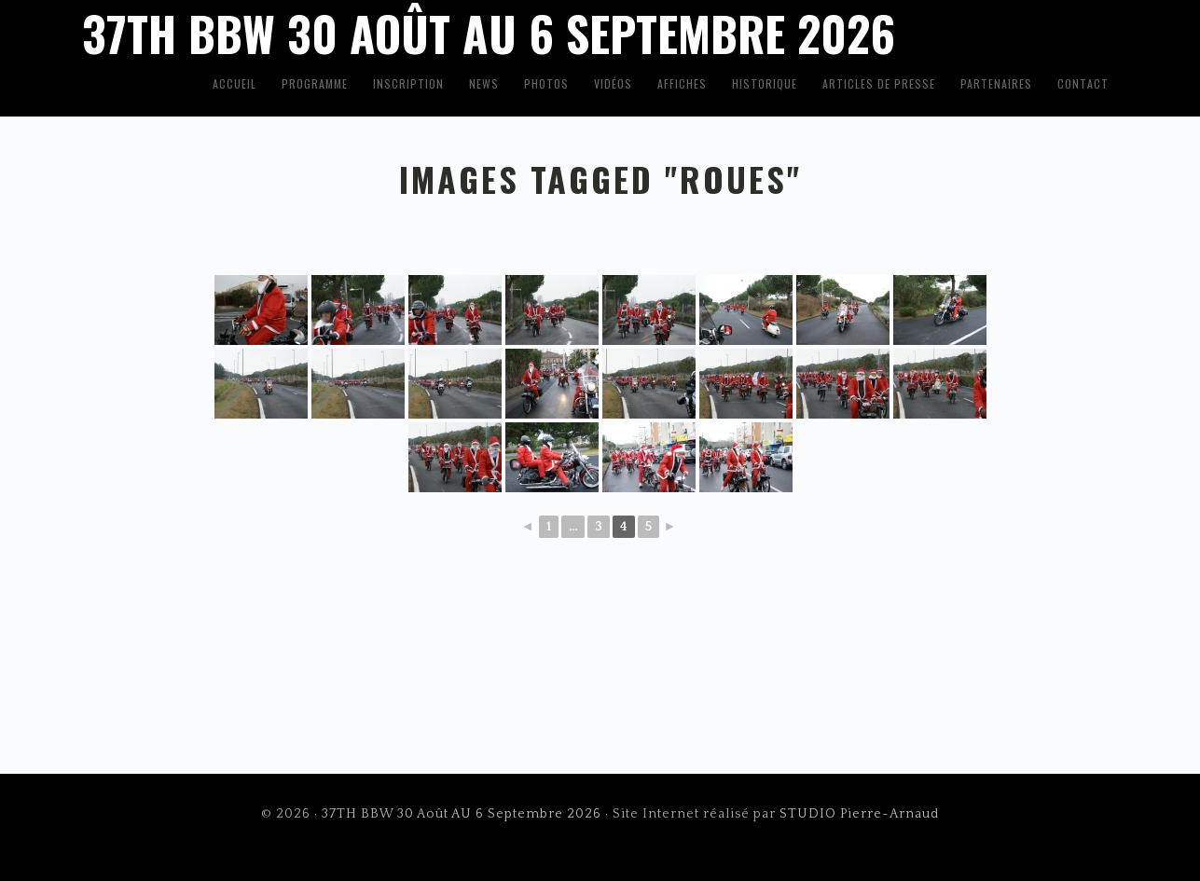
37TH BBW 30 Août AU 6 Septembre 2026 (461, 813)
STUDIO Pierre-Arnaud (859, 813)
